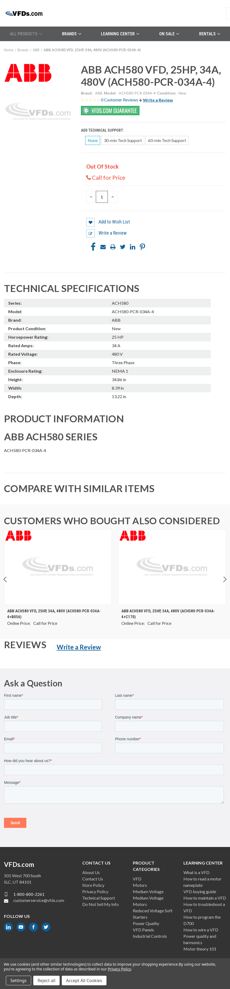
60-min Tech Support (167, 140)
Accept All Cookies (84, 980)
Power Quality (146, 923)
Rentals (209, 33)
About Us (91, 872)
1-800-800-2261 (28, 894)
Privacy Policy (95, 891)
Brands (71, 33)
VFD (137, 878)
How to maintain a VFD (204, 897)
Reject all (46, 980)
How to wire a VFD (200, 929)
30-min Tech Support (123, 140)
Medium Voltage (148, 891)
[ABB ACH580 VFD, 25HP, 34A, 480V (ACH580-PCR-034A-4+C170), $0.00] (172, 567)
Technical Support (98, 897)
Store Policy (93, 885)
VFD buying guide (199, 891)
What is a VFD (196, 872)
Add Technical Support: (103, 130)
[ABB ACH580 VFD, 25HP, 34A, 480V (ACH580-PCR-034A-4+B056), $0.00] (58, 567)
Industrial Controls (150, 936)
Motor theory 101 (199, 948)
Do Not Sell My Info (100, 904)
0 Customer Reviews (120, 99)
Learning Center (120, 33)
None (93, 140)
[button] (156, 99)
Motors (140, 885)
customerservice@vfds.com (38, 900)
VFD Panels (143, 929)
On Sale (169, 33)
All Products (26, 33)
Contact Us (92, 878)
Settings (18, 980)
